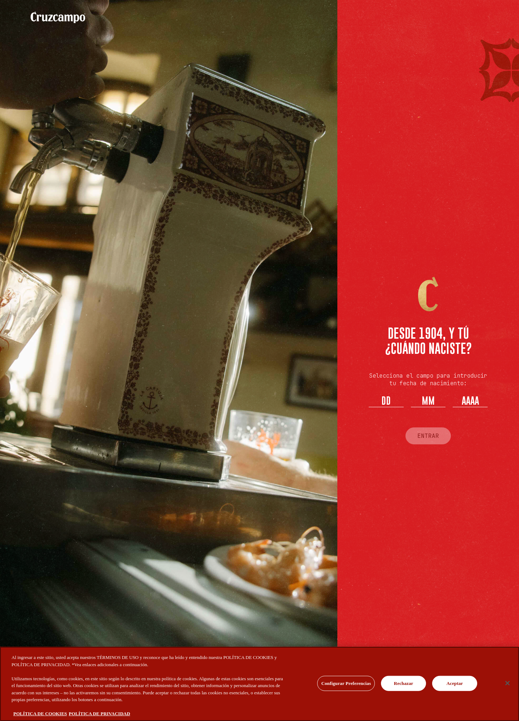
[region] (259, 684)
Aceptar (455, 683)
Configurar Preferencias (346, 683)
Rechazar (403, 683)
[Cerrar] (507, 683)
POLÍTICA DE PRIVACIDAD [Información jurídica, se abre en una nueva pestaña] (99, 713)
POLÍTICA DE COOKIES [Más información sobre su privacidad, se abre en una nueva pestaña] (40, 713)
